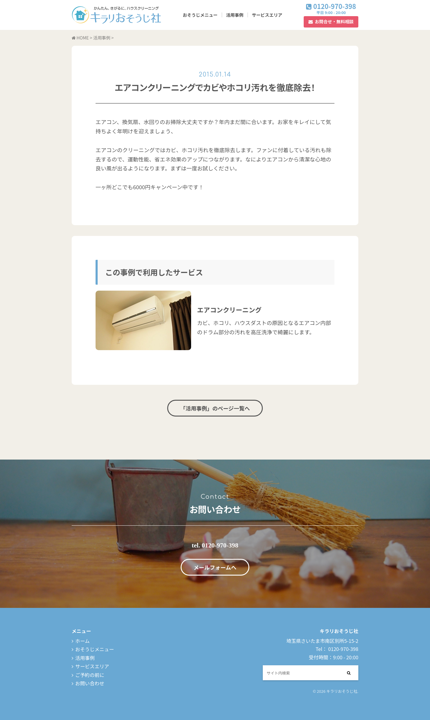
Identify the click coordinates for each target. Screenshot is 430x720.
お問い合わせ (89, 683)
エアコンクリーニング (229, 309)
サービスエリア (267, 15)
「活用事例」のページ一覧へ (215, 408)
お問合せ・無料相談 (334, 21)
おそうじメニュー (200, 15)
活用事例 (234, 15)
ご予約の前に (89, 674)
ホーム (82, 640)
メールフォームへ (215, 567)
